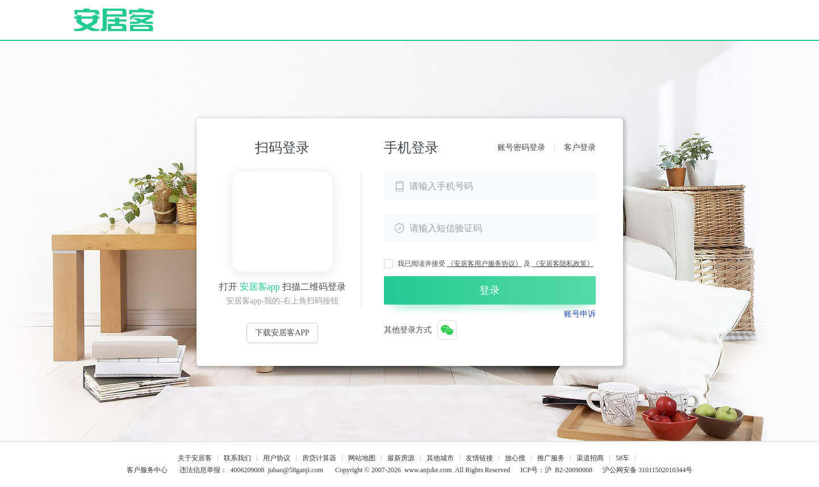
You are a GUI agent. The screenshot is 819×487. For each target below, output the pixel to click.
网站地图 (361, 458)
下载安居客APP (282, 332)
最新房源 (401, 458)
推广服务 (551, 458)
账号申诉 (580, 314)
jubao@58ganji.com (295, 470)
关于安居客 (195, 458)
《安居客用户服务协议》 (484, 264)
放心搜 (515, 458)
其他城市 (440, 458)
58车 (622, 458)
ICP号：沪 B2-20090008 (556, 470)
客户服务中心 (147, 470)
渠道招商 (590, 458)
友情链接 (479, 458)
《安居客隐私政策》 (563, 264)
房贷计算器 (319, 458)
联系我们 (237, 458)
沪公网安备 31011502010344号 (648, 470)
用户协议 (276, 458)
